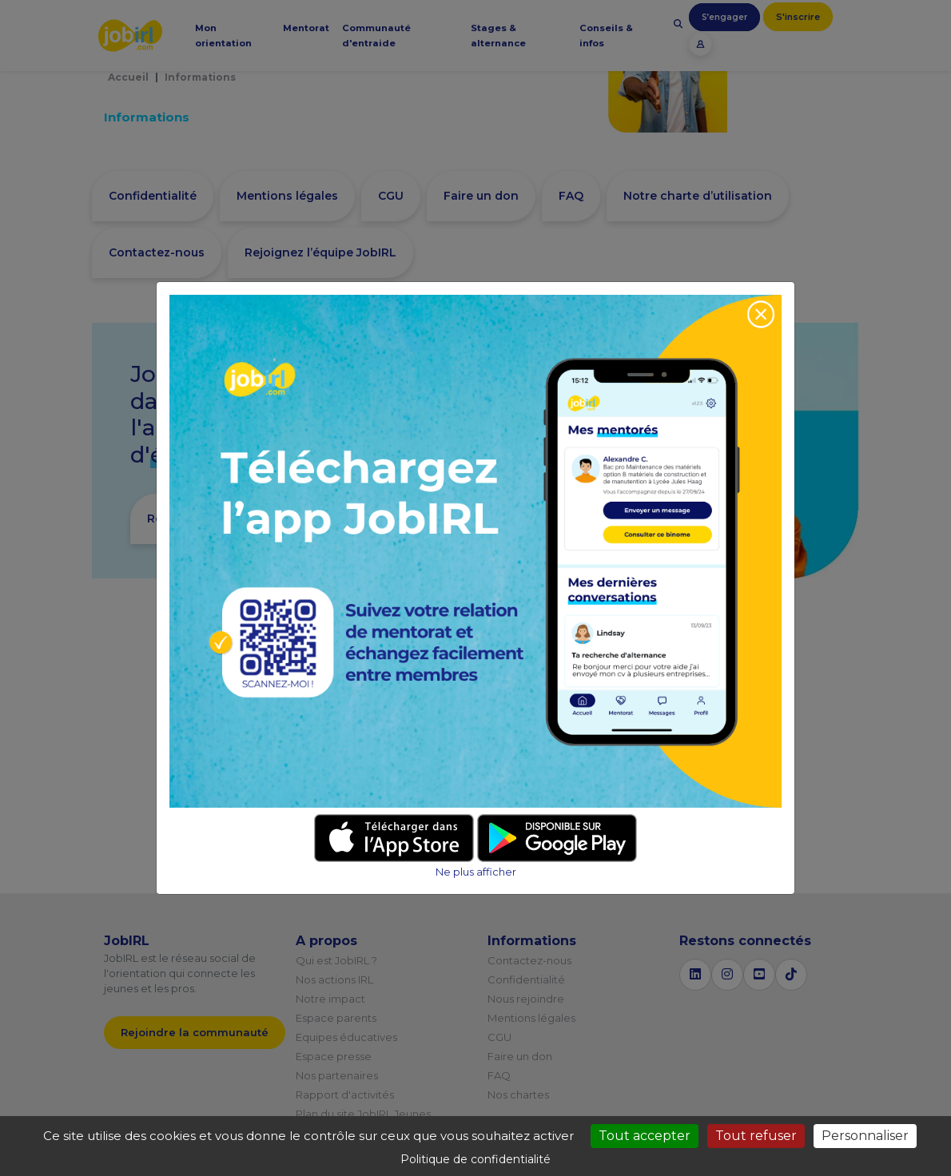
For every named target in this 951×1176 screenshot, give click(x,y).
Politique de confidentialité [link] (475, 1159)
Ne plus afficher (476, 872)
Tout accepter (644, 1135)
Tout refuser (756, 1135)
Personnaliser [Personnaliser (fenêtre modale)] (865, 1135)
